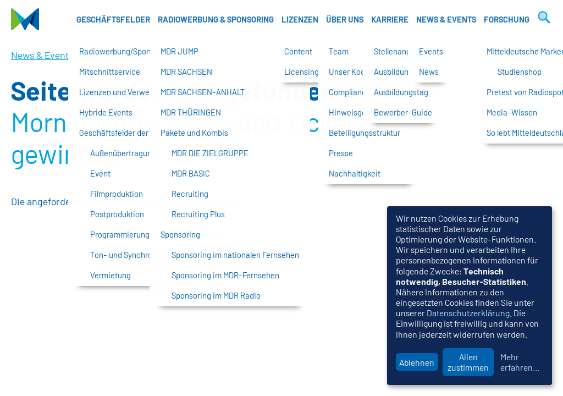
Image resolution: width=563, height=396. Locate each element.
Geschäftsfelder (113, 19)
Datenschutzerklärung (468, 312)
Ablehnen (416, 362)
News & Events (446, 19)
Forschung (506, 19)
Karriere (390, 19)
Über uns (344, 19)
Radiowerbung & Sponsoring (216, 19)
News (92, 55)
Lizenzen (300, 19)
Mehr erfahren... (519, 361)
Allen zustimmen (468, 361)
